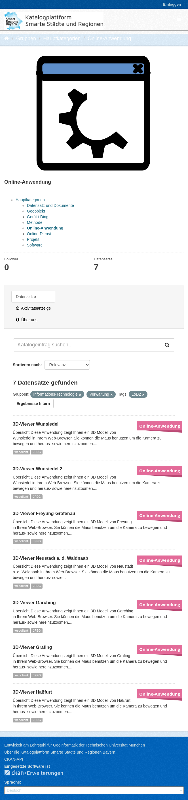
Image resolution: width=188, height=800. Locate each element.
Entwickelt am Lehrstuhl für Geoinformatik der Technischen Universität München (74, 745)
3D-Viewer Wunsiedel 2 (37, 468)
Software (35, 245)
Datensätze (26, 296)
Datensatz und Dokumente (50, 205)
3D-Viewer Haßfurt (32, 692)
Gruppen (26, 38)
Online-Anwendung (109, 38)
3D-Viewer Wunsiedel (35, 424)
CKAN (38, 773)
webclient (21, 452)
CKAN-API (13, 759)
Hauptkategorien (62, 38)
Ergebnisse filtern (33, 403)
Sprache (12, 782)
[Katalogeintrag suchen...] (86, 344)
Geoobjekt (36, 211)
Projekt (33, 239)
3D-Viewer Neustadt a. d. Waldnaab (50, 558)
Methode (34, 222)
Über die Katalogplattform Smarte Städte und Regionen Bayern (59, 752)
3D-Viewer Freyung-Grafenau (44, 513)
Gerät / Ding (37, 217)
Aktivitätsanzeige (33, 308)
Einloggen (172, 4)
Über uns (26, 320)
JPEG (37, 452)
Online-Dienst (39, 233)
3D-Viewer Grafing (32, 647)
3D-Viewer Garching (34, 602)
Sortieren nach (27, 365)
